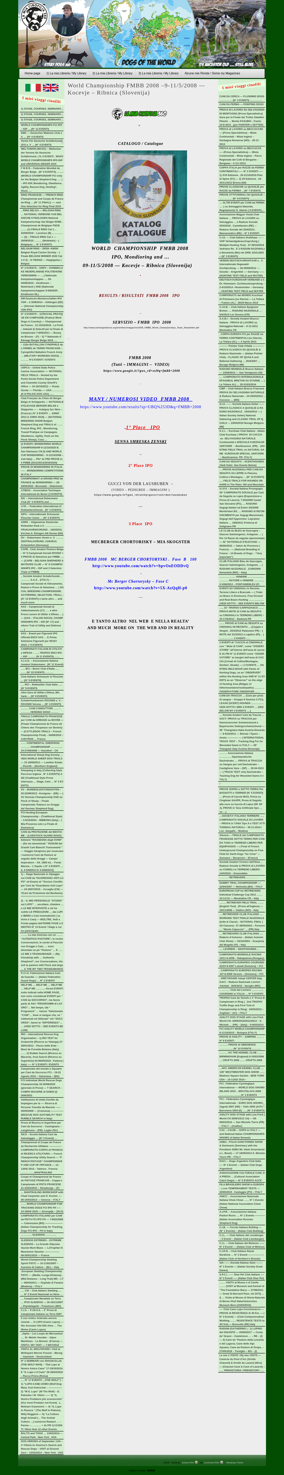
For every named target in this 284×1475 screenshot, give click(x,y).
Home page (32, 73)
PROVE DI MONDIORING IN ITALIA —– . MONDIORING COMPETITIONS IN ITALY (42, 470)
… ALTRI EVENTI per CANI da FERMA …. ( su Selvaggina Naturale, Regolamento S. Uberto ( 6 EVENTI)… (242, 206)
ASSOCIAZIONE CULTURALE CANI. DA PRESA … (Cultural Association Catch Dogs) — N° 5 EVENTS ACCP (242, 1176)
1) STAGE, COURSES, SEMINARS (41, 108)
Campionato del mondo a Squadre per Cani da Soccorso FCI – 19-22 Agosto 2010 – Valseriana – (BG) (41, 1072)
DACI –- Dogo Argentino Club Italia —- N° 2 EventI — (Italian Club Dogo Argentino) (241, 1165)
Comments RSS (211, 1462)
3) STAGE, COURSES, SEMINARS (41, 119)
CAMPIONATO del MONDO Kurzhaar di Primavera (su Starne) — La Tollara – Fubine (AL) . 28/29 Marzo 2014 (242, 299)
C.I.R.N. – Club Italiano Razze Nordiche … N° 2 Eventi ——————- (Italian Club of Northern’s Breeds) (242, 1255)
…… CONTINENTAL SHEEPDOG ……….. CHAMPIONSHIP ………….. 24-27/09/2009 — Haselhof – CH (41, 747)
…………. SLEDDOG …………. (38, 1234)
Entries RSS (188, 1462)
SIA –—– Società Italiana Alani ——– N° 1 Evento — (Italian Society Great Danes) (241, 1266)
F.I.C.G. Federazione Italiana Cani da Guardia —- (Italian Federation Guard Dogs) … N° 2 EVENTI (40, 977)
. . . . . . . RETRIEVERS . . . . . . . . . (239, 877)
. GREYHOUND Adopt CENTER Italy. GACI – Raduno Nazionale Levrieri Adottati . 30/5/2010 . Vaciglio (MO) (241, 982)
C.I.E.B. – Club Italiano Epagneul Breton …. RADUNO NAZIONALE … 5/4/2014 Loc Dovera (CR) (241, 311)
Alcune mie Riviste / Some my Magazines (212, 73)
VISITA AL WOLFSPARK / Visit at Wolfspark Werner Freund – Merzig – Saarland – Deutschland (41, 1353)
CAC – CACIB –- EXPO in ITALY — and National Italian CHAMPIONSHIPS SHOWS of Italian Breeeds (242, 1134)
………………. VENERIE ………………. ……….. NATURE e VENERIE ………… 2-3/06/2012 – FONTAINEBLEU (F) (242, 580)
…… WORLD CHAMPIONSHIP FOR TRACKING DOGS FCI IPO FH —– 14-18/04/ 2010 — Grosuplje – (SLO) (42, 1207)
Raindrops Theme (234, 1462)
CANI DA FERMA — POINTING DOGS (242, 104)
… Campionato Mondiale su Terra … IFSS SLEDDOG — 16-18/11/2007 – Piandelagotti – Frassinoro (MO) (42, 1302)
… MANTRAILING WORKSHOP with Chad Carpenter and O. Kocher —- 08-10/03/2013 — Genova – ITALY (42, 1196)
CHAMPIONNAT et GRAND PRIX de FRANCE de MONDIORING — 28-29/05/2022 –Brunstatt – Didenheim (42, 482)
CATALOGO (129, 143)
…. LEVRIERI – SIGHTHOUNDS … (240, 949)
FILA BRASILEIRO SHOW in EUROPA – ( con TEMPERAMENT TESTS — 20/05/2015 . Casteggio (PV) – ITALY (242, 1188)
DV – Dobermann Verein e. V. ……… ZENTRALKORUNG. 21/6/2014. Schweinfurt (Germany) (42, 541)
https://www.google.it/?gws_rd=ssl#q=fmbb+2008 (141, 370)
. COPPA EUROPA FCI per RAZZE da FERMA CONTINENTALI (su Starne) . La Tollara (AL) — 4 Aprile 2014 (241, 338)
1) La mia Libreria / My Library (66, 73)
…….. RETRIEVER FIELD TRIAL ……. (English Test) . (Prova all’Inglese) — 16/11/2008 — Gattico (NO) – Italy (241, 906)
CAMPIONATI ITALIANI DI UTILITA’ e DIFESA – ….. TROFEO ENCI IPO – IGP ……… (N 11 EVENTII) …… (41, 652)
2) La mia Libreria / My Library (112, 73)
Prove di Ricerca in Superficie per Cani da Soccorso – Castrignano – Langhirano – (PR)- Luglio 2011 (41, 1126)
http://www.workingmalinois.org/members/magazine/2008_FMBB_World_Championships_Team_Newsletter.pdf (141, 327)
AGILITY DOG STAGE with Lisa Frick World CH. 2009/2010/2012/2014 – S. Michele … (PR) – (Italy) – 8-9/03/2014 (242, 1021)
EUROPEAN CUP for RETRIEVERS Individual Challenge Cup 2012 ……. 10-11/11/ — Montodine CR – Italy (241, 894)
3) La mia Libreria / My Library (159, 73)
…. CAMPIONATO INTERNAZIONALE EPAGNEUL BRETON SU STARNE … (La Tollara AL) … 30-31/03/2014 (242, 380)
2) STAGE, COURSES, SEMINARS (41, 114)
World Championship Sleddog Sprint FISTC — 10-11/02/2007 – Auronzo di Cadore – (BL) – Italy (40, 1263)
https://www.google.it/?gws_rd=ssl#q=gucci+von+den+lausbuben (140, 494)
